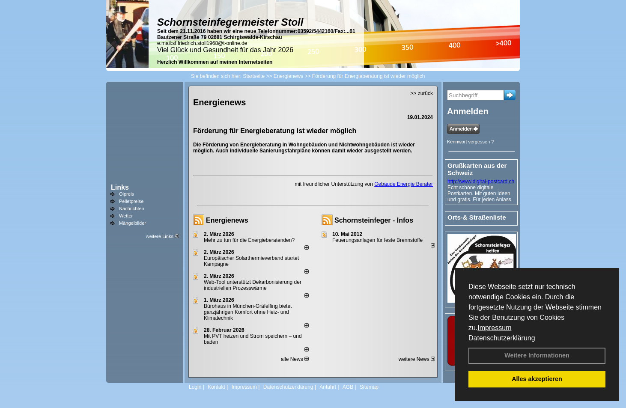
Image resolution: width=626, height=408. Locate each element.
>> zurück (421, 93)
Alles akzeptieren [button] (537, 378)
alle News (295, 359)
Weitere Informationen (536, 355)
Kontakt (216, 387)
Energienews (227, 220)
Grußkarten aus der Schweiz (477, 169)
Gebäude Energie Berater (403, 184)
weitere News (417, 359)
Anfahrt (327, 387)
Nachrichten (131, 208)
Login (195, 387)
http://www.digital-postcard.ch (480, 182)
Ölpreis (126, 194)
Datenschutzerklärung (501, 338)
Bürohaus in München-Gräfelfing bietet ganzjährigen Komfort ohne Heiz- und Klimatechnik (248, 312)
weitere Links (162, 236)
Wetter (126, 215)
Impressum (494, 327)
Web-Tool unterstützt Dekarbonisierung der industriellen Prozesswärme (252, 285)
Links (120, 187)
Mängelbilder (132, 223)
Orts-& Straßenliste (476, 217)
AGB (348, 387)
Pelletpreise (131, 201)
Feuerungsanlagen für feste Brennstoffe (377, 240)
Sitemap (369, 387)
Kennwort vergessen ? (470, 141)
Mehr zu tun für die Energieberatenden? (249, 240)
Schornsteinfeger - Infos (373, 220)
